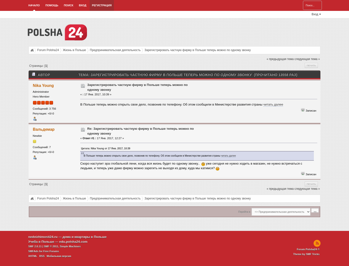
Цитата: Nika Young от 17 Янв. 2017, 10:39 (105, 148)
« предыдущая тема (280, 59)
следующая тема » (307, 59)
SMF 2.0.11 (35, 246)
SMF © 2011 (51, 246)
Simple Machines (70, 246)
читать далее (273, 104)
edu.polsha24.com (73, 241)
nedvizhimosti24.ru (43, 237)
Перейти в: (244, 212)
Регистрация (101, 5)
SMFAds (33, 251)
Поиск (68, 5)
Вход (82, 5)
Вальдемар (44, 129)
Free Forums (51, 251)
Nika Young (43, 86)
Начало (34, 5)
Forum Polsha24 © (308, 249)
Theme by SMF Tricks (306, 254)
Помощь (51, 5)
